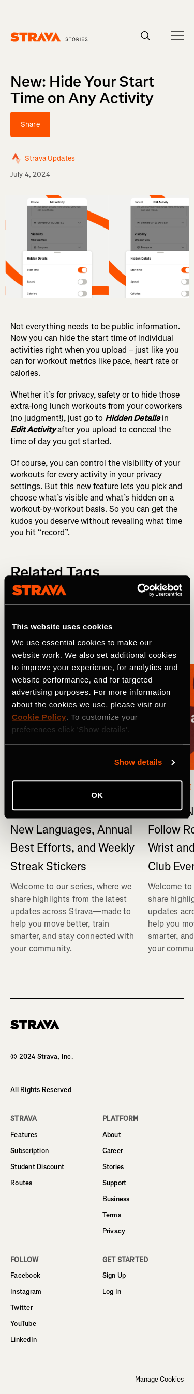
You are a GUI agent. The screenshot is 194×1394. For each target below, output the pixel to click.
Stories (113, 1166)
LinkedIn (23, 1339)
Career (112, 1150)
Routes (21, 1182)
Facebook (25, 1275)
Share (30, 124)
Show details (138, 761)
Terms (111, 1214)
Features (23, 1134)
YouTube (23, 1323)
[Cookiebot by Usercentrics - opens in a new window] (138, 590)
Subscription (29, 1150)
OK (97, 795)
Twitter (21, 1307)
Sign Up (114, 1275)
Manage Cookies (159, 1379)
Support (114, 1182)
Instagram (25, 1291)
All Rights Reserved (40, 1089)
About (111, 1134)
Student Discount (37, 1166)
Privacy (114, 1230)
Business (116, 1198)
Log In (112, 1291)
